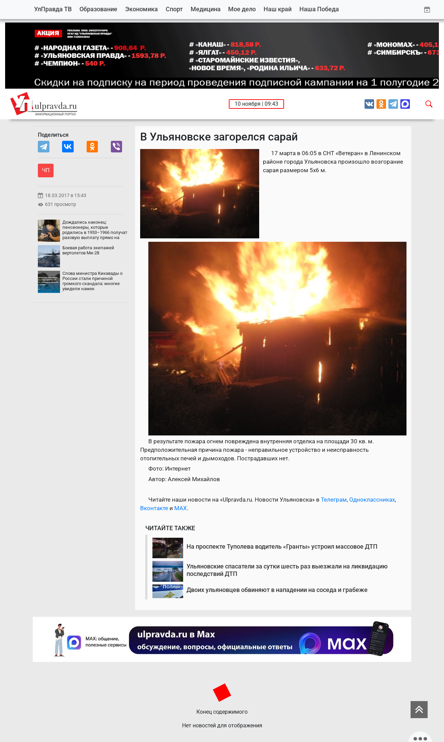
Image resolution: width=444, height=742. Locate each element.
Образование (98, 9)
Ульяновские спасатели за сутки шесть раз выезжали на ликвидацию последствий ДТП (287, 570)
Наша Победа (319, 9)
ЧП (45, 170)
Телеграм (334, 499)
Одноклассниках (372, 499)
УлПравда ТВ (53, 9)
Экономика (141, 9)
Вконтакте (154, 508)
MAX (180, 508)
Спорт (174, 9)
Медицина (206, 9)
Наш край (278, 9)
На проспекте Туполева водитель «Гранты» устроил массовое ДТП (282, 546)
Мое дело (242, 9)
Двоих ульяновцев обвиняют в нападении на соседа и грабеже (277, 589)
